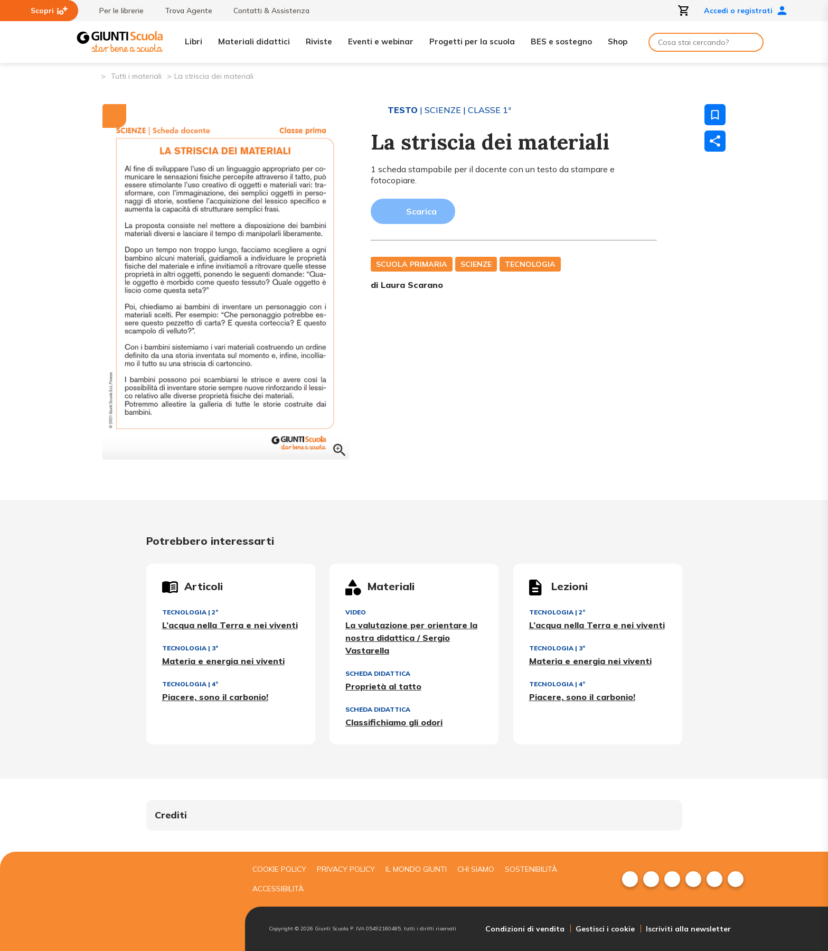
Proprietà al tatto (383, 686)
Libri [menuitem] (193, 41)
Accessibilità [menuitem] (278, 888)
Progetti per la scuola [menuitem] (472, 41)
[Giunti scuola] (157, 901)
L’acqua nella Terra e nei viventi (230, 625)
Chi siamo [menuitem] (475, 869)
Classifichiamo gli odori (394, 722)
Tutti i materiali (136, 76)
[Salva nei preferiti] (715, 114)
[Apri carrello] (684, 10)
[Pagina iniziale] (92, 75)
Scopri (49, 10)
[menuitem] (630, 879)
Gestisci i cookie (605, 929)
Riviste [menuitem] (319, 41)
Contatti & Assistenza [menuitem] (266, 10)
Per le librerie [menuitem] (116, 10)
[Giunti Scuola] (120, 42)
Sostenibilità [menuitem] (531, 869)
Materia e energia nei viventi (223, 661)
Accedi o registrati (745, 10)
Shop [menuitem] (617, 41)
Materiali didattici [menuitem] (254, 41)
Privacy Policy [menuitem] (346, 869)
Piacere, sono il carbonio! (215, 697)
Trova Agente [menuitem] (183, 10)
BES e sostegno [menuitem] (561, 41)
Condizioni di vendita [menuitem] (524, 929)
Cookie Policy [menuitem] (279, 869)
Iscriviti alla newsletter (688, 929)
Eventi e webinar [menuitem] (380, 41)
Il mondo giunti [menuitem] (416, 869)
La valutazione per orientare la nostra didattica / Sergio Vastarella (411, 638)
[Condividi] (715, 141)
